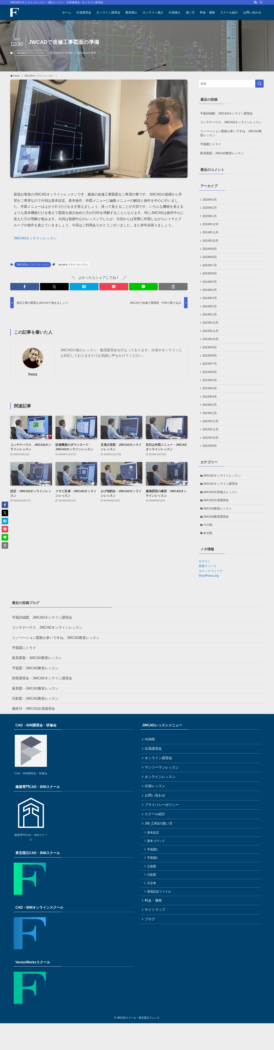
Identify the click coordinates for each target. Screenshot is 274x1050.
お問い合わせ (156, 827)
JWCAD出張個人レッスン (221, 515)
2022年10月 (211, 458)
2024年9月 (210, 253)
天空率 (152, 922)
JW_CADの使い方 (159, 857)
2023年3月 (210, 413)
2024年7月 (210, 271)
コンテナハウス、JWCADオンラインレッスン (231, 122)
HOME (151, 766)
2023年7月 (210, 377)
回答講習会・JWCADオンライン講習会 (42, 705)
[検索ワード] (231, 84)
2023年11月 (211, 342)
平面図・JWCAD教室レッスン (35, 695)
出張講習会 (154, 776)
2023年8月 (210, 369)
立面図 (152, 904)
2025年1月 (210, 217)
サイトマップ (156, 951)
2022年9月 (210, 466)
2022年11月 (211, 449)
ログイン (205, 588)
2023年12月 (211, 333)
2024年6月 (210, 280)
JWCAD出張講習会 (217, 524)
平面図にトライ (210, 144)
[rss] (255, 2)
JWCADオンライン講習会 (221, 506)
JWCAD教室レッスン (218, 533)
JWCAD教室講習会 (217, 541)
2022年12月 (211, 440)
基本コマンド (157, 876)
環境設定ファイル (160, 931)
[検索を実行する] (259, 84)
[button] (24, 286)
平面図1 (153, 885)
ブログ (151, 961)
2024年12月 (211, 226)
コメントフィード (211, 597)
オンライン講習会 (159, 787)
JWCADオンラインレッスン (31, 53)
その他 (208, 550)
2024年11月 (211, 235)
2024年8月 (210, 262)
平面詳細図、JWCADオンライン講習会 (226, 113)
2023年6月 (210, 386)
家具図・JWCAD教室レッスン (35, 715)
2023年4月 (210, 404)
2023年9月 (210, 360)
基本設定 (154, 867)
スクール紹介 (156, 847)
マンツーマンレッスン (163, 797)
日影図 (152, 913)
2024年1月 (210, 324)
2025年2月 (210, 208)
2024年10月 (211, 244)
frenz (32, 374)
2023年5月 (210, 395)
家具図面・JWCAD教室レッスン (222, 153)
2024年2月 (210, 315)
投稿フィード (208, 593)
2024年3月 (210, 306)
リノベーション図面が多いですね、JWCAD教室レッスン (231, 133)
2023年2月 (210, 422)
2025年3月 (210, 199)
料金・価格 (154, 941)
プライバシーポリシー (163, 837)
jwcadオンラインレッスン (73, 264)
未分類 (208, 559)
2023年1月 (210, 431)
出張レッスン (156, 817)
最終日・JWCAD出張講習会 (33, 735)
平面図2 (153, 895)
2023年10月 (211, 351)
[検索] (261, 2)
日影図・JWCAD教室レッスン (35, 725)
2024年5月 (210, 288)
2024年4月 (210, 297)
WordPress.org (209, 602)
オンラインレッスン (161, 807)
